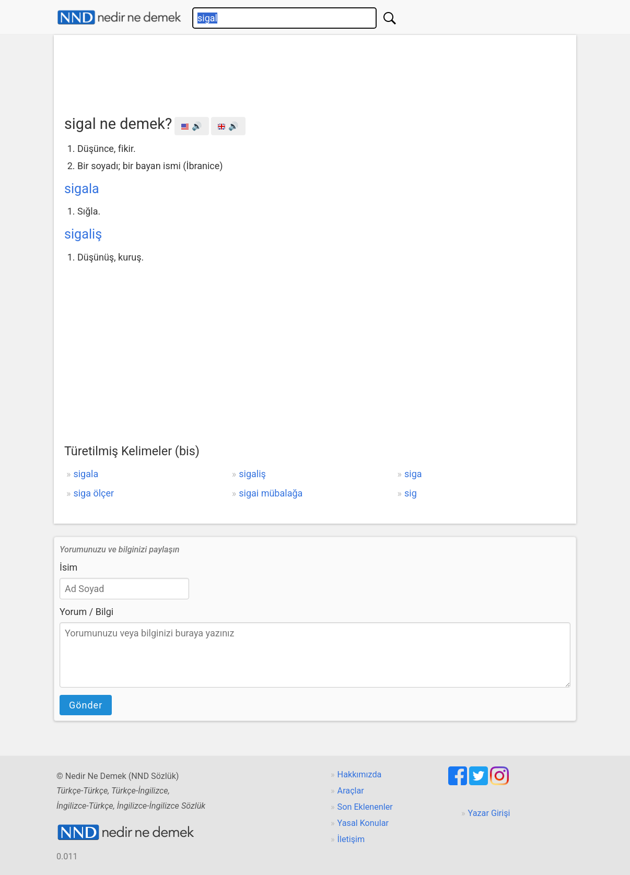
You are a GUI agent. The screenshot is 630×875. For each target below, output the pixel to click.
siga (413, 473)
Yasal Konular (363, 823)
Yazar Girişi (489, 813)
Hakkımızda (359, 774)
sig (410, 493)
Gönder (85, 705)
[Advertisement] (315, 71)
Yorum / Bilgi (86, 611)
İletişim (351, 839)
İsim (68, 567)
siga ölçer (93, 493)
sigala (81, 188)
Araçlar (350, 791)
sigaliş (83, 234)
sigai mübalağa (270, 493)
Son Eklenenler (365, 807)
